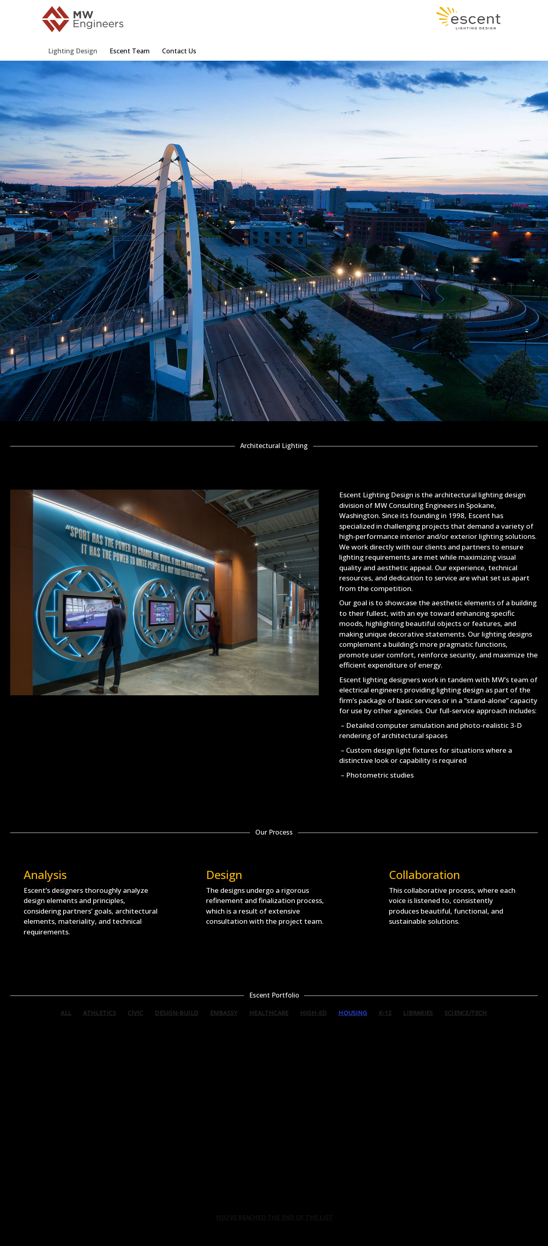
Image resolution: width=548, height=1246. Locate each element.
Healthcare (268, 1013)
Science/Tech (466, 1013)
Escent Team (130, 50)
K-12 (385, 1013)
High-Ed (313, 1013)
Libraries (418, 1013)
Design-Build (176, 1013)
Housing (352, 1013)
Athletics (99, 1013)
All (66, 1013)
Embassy (224, 1013)
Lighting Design (72, 50)
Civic (135, 1013)
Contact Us (179, 50)
